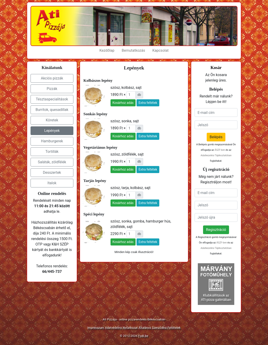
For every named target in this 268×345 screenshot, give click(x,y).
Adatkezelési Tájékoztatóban (216, 155)
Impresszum (96, 327)
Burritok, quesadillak (52, 109)
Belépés (216, 137)
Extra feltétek (148, 103)
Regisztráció (216, 229)
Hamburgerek (52, 141)
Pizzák (52, 89)
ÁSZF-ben (219, 149)
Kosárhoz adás (123, 103)
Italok (51, 183)
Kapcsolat (160, 50)
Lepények (51, 130)
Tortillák (51, 151)
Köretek (52, 120)
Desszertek (52, 172)
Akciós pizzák (52, 78)
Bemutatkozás (133, 50)
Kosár (216, 67)
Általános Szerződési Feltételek (160, 327)
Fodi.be (143, 335)
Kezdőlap (106, 50)
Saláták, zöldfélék (52, 162)
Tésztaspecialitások (52, 99)
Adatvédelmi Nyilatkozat (121, 327)
